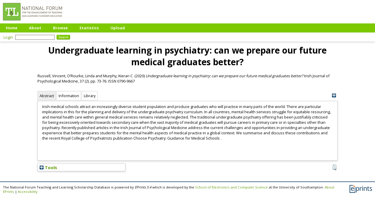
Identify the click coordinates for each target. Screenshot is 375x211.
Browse (60, 27)
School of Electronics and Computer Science (231, 187)
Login (8, 37)
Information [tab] (69, 95)
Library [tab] (90, 95)
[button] (334, 167)
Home (11, 27)
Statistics (89, 27)
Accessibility (28, 191)
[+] (334, 95)
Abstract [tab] (47, 95)
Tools (48, 167)
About (35, 27)
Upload (117, 27)
